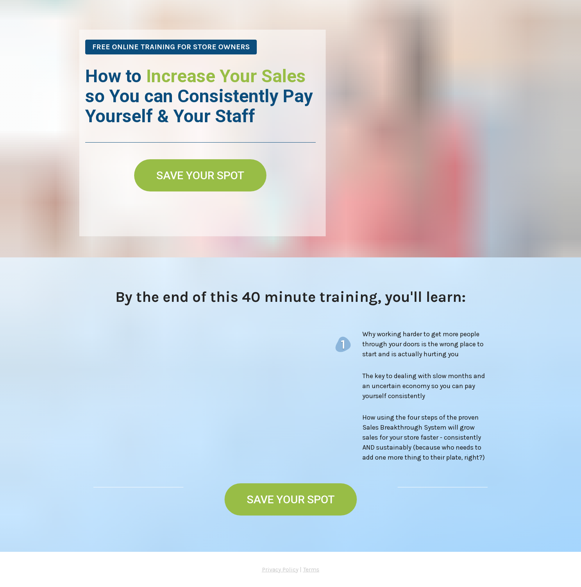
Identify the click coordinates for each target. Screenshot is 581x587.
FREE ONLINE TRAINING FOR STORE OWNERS (171, 47)
